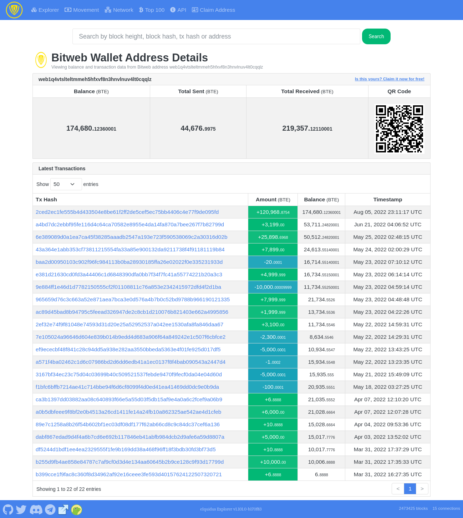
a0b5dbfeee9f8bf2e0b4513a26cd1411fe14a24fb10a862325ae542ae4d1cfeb (128, 412)
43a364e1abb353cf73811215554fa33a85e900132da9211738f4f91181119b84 (130, 249)
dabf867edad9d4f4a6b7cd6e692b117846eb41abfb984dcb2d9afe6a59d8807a (130, 437)
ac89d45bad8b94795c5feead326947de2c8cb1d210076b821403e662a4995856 (132, 312)
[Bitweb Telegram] (50, 509)
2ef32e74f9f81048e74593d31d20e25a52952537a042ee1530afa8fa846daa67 (129, 324)
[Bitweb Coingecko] (77, 509)
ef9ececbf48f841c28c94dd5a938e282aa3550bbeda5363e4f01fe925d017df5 (128, 349)
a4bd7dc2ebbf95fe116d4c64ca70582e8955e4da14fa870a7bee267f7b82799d (130, 224)
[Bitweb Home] (14, 10)
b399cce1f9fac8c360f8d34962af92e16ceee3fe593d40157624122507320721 (129, 474)
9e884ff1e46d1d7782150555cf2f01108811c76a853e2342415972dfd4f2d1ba (128, 287)
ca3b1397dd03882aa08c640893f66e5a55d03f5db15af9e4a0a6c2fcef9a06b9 (129, 399)
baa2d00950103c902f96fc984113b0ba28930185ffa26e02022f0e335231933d (129, 262)
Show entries (67, 184)
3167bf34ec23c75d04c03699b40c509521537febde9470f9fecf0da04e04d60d (129, 374)
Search (376, 36)
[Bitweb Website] (63, 509)
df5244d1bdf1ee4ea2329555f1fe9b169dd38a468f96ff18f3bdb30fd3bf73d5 (126, 449)
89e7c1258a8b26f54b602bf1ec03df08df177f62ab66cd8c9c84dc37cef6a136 (128, 424)
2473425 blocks (413, 508)
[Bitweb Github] (8, 509)
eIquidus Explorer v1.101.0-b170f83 (230, 509)
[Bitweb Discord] (36, 509)
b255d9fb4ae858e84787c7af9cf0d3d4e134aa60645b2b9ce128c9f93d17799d (130, 462)
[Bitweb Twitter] (21, 509)
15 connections (446, 508)
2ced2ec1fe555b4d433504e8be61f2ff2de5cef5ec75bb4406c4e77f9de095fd (127, 212)
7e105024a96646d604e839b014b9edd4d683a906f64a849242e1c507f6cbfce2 (130, 337)
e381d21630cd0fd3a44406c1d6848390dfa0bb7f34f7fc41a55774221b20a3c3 (129, 274)
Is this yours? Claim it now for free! (389, 78)
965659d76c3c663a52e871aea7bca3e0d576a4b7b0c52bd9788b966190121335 (133, 299)
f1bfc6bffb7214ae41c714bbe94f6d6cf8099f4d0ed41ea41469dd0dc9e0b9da (127, 387)
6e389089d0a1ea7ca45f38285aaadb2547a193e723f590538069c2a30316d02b (132, 237)
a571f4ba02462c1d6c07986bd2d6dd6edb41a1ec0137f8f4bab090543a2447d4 (130, 362)
